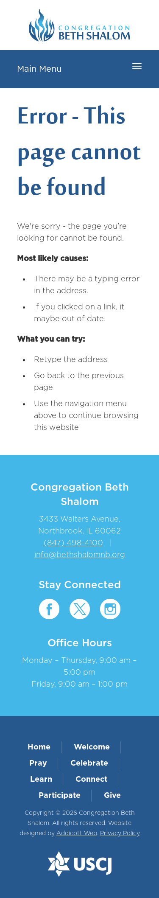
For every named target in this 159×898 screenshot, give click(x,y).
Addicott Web (76, 833)
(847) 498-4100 (73, 543)
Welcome (92, 747)
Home (39, 747)
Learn (41, 779)
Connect (91, 779)
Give (112, 796)
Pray (38, 763)
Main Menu (39, 69)
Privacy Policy (120, 833)
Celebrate (89, 763)
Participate (60, 796)
